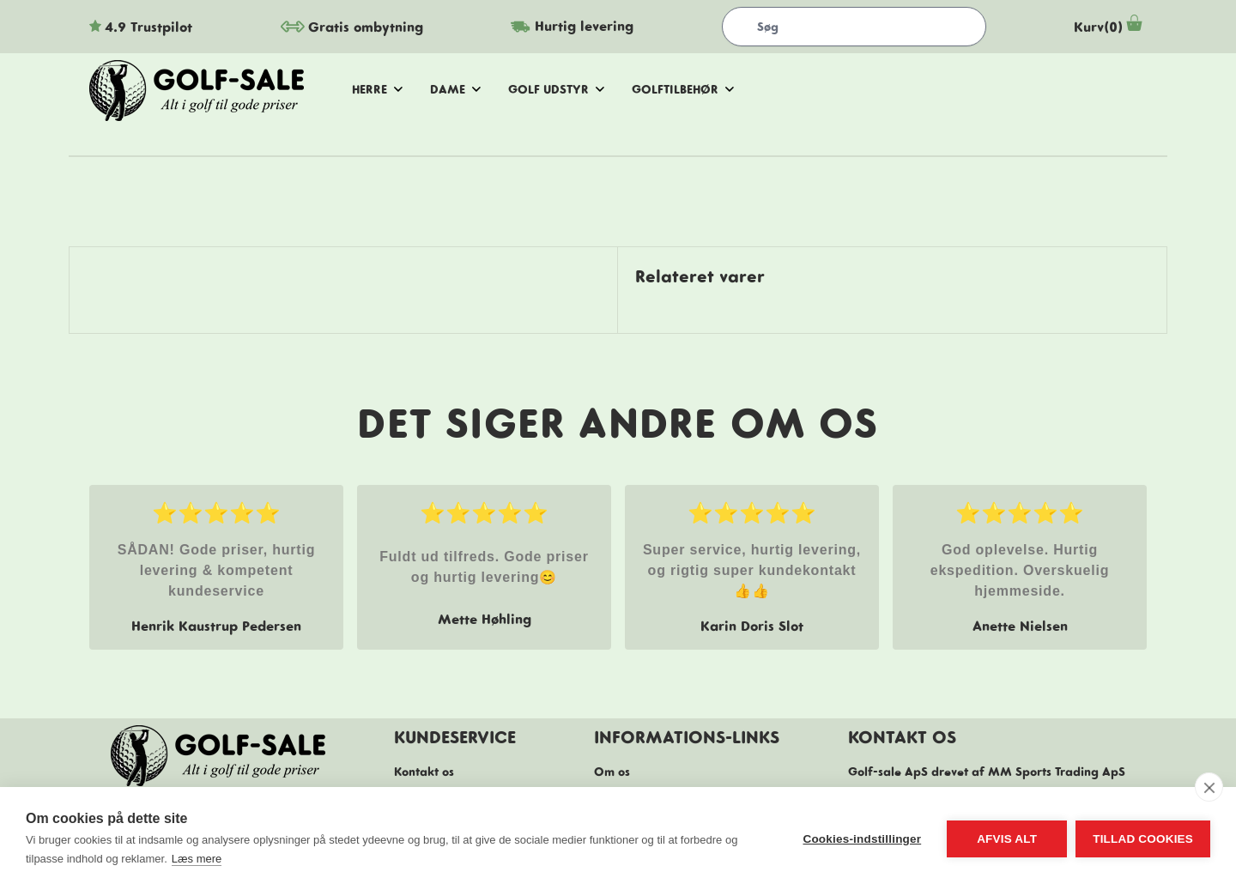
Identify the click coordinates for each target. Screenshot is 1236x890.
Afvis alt (1007, 838)
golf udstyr (556, 89)
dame (455, 89)
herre (377, 89)
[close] (1209, 787)
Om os (612, 771)
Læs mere (197, 858)
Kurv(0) (1110, 26)
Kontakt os (424, 771)
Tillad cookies (1143, 838)
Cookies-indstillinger (862, 838)
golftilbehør (683, 89)
